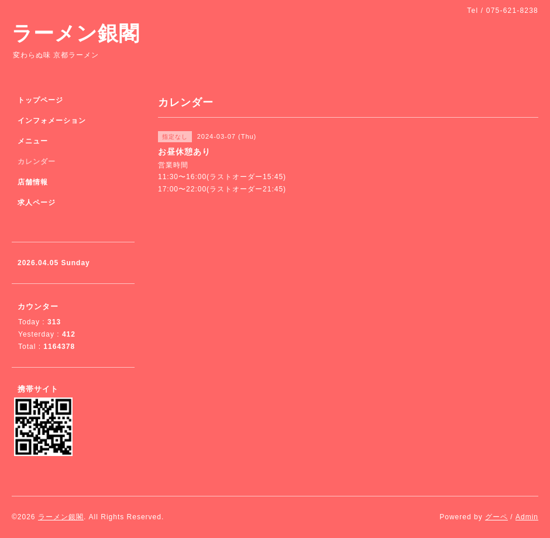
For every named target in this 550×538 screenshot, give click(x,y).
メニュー (33, 141)
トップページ (40, 100)
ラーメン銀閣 (76, 33)
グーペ (496, 517)
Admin (526, 517)
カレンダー (37, 161)
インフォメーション (52, 120)
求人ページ (37, 202)
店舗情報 (33, 182)
